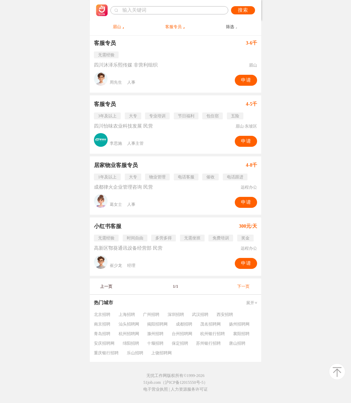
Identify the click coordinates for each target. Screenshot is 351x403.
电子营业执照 (155, 389)
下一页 (243, 286)
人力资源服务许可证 (189, 389)
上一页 (106, 286)
